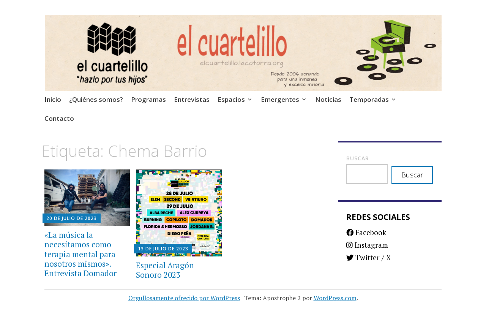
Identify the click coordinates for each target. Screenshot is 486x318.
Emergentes (280, 99)
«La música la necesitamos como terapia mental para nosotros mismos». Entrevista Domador (80, 253)
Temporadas (369, 99)
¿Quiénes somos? (96, 99)
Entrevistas (192, 99)
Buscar (357, 158)
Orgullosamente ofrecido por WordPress (184, 298)
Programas (148, 99)
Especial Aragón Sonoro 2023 (165, 270)
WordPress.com (335, 298)
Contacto (59, 118)
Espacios (231, 99)
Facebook (366, 232)
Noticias (328, 99)
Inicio (52, 99)
